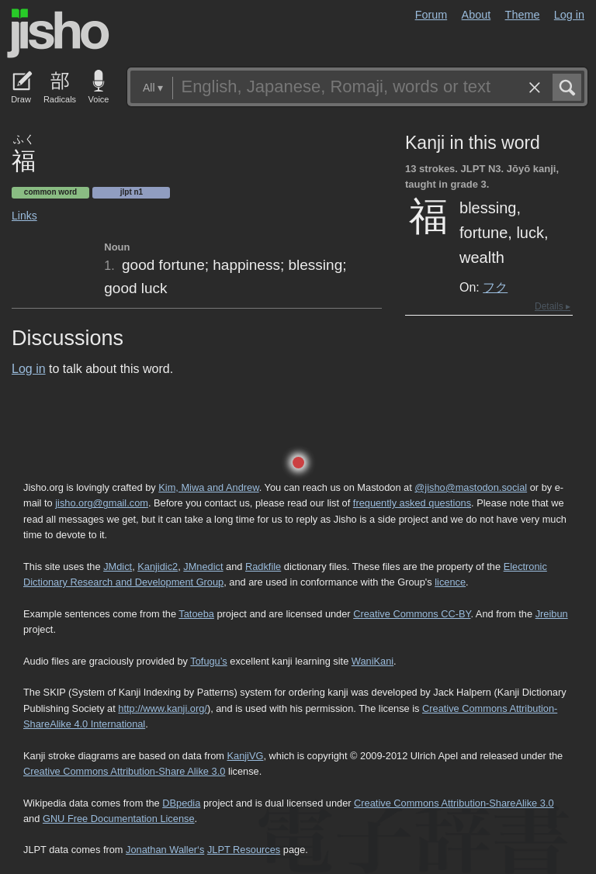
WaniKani (372, 661)
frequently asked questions (412, 503)
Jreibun (551, 614)
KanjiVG (245, 756)
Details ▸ (552, 306)
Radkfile (263, 566)
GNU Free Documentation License (119, 818)
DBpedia (181, 803)
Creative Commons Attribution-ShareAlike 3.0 (453, 803)
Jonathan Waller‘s (165, 849)
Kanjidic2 (157, 566)
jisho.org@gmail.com (101, 503)
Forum (431, 15)
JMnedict (203, 566)
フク (495, 286)
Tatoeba (196, 614)
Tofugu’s (208, 661)
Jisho (58, 33)
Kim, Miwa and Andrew (208, 487)
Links (24, 215)
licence (450, 582)
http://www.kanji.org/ (162, 708)
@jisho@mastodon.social (470, 487)
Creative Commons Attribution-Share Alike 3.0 (124, 771)
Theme (522, 15)
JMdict (117, 566)
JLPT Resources (243, 849)
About (476, 15)
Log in (569, 15)
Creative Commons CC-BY (411, 614)
